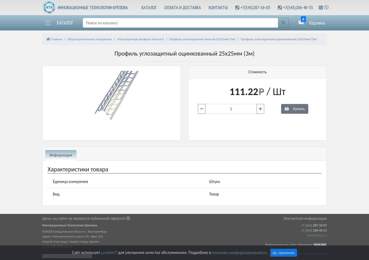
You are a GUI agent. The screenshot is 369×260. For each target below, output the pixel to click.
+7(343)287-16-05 (255, 8)
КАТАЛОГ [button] (149, 8)
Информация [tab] (60, 155)
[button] (58, 23)
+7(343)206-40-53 (298, 8)
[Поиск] (180, 23)
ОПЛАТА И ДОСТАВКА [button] (182, 8)
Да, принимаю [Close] (284, 253)
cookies (109, 252)
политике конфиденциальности (239, 252)
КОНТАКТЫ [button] (218, 8)
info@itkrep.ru (317, 235)
